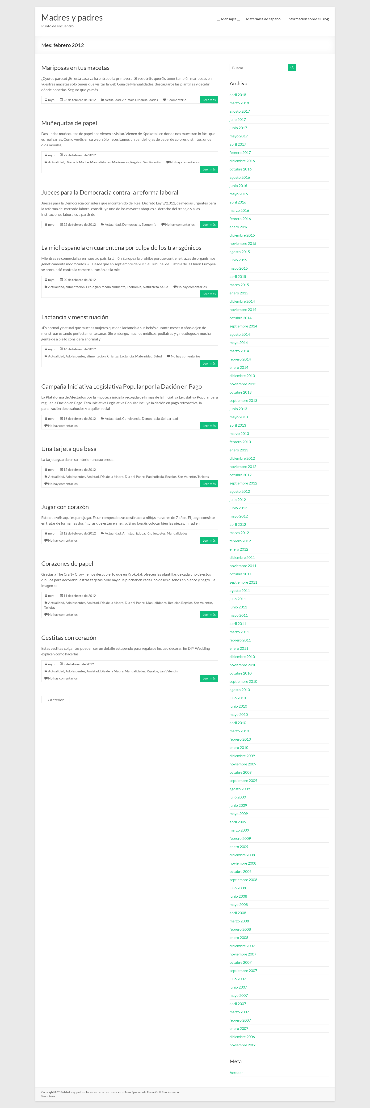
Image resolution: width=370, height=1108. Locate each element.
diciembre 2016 (242, 160)
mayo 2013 (239, 417)
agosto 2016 (240, 177)
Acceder (236, 1072)
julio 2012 (238, 499)
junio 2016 (238, 185)
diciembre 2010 (242, 656)
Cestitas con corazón (68, 637)
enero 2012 (239, 549)
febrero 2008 (240, 929)
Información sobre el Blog (308, 19)
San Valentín (152, 162)
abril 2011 (238, 623)
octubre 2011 (241, 574)
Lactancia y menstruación (74, 317)
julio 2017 (238, 119)
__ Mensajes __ (228, 19)
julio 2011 (238, 598)
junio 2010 (238, 706)
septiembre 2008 (243, 879)
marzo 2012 (239, 532)
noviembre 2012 (243, 466)
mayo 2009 (239, 813)
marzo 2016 (239, 210)
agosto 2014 (240, 334)
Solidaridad (169, 418)
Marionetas (120, 162)
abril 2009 (238, 821)
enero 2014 (239, 367)
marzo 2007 (239, 1012)
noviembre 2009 (243, 764)
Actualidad (113, 100)
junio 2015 (238, 260)
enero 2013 (239, 450)
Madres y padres (72, 17)
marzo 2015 (239, 284)
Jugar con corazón (65, 506)
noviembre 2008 (243, 863)
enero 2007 (239, 1028)
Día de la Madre (77, 162)
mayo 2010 (239, 714)
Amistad (93, 477)
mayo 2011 (239, 615)
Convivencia (131, 418)
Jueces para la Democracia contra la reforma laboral (109, 192)
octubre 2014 (241, 317)
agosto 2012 (240, 491)
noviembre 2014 (243, 309)
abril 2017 (238, 144)
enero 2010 (239, 747)
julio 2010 (238, 698)
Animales (129, 100)
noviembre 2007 (243, 954)
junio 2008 (238, 896)
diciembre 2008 (242, 855)
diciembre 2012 (242, 458)
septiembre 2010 (243, 681)
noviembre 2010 (243, 664)
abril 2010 (238, 722)
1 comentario (176, 100)
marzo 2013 (239, 433)
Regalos (136, 162)
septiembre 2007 (243, 970)
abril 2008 (238, 912)
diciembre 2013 (242, 375)
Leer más (209, 100)
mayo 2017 (239, 136)
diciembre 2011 (242, 557)
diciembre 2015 (242, 235)
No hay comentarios (185, 162)
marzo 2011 (239, 631)
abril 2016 (238, 202)
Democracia (131, 224)
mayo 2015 (239, 268)
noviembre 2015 (243, 243)
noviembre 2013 (243, 384)
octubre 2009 (241, 772)
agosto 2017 (240, 111)
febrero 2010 (240, 739)
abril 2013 (238, 425)
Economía (149, 224)
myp (51, 100)
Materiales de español (264, 19)
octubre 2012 (241, 474)
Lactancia (127, 356)
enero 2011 (239, 648)
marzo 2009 (239, 830)
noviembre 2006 (243, 1045)
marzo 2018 (239, 103)
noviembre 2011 (243, 565)
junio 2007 (238, 987)
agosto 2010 (240, 689)
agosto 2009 (240, 788)
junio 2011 (238, 607)
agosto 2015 (240, 251)
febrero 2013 (240, 441)
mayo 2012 (239, 516)
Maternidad (143, 356)
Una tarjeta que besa (69, 448)
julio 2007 (238, 978)
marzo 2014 (239, 350)
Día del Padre (135, 477)
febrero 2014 (240, 359)
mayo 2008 (239, 904)
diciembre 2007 (242, 945)
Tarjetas (203, 477)
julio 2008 (238, 888)
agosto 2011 (240, 590)
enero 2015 (239, 293)
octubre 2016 (241, 169)
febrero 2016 (240, 218)
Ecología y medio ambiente (105, 287)
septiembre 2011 (243, 582)
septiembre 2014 (243, 326)
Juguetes (159, 533)
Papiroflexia (155, 477)
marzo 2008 (239, 921)
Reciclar (174, 603)
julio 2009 (238, 797)
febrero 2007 (240, 1020)
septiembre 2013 (243, 400)
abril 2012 (238, 524)
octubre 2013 (241, 392)
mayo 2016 (239, 193)
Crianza (112, 356)
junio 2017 (238, 127)
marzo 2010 (239, 731)
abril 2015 (238, 276)
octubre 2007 (241, 962)
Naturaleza (151, 287)
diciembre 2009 (242, 755)
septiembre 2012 (243, 483)
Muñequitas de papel (69, 123)
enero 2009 (239, 846)
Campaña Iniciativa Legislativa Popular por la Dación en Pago (121, 386)
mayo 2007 (239, 995)
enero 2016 (239, 227)
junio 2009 (238, 805)
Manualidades (147, 100)
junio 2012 (238, 507)
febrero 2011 (240, 640)
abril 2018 (238, 94)
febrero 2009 (240, 838)
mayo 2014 (239, 342)
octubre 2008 (241, 871)
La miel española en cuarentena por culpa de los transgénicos (121, 247)
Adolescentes (75, 356)
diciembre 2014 (242, 301)
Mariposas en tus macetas (75, 67)
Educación (143, 533)
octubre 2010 (241, 673)
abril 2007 (238, 1003)
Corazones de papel (67, 563)
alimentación (75, 287)
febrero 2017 (240, 152)
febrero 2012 (240, 541)
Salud (164, 287)
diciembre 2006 (242, 1036)
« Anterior (55, 699)
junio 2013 (238, 408)
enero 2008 (239, 937)
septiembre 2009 (243, 780)
